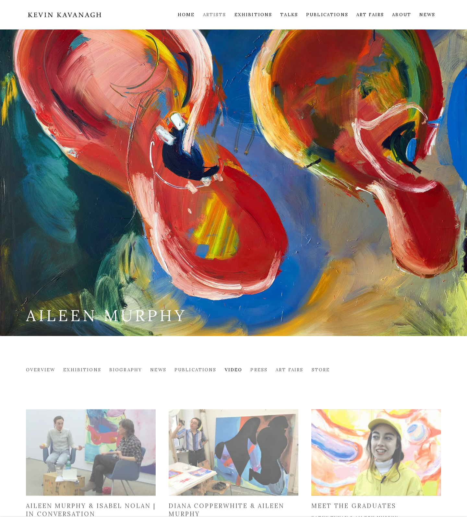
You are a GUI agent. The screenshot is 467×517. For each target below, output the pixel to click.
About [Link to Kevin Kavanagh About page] (401, 14)
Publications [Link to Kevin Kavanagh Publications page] (327, 14)
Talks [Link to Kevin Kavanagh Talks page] (289, 14)
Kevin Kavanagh (65, 15)
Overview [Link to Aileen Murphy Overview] (40, 370)
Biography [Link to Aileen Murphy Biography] (125, 370)
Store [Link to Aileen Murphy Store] (321, 370)
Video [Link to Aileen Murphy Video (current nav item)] (234, 370)
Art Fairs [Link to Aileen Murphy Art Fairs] (289, 370)
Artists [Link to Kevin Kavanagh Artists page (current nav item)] (214, 14)
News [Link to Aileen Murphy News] (158, 370)
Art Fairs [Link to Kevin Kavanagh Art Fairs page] (370, 14)
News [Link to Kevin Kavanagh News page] (427, 14)
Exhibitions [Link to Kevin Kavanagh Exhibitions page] (253, 14)
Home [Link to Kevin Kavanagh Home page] (186, 14)
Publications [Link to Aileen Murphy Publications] (195, 370)
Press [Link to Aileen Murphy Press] (259, 370)
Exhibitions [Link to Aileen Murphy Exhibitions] (82, 370)
